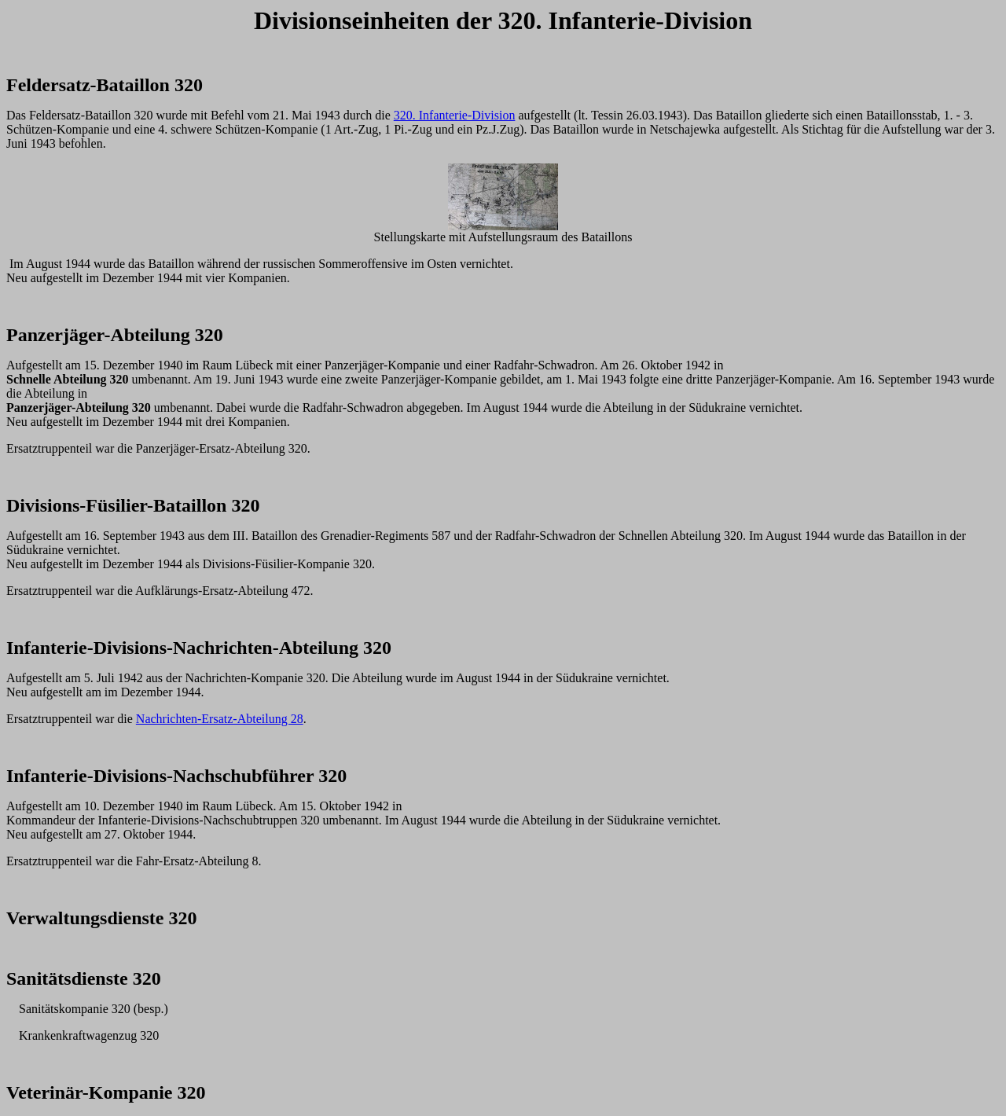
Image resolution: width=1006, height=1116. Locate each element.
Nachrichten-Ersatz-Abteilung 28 (219, 718)
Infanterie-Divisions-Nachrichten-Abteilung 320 (198, 647)
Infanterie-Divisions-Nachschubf (137, 775)
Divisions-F (51, 505)
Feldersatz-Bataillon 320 (104, 85)
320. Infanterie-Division (455, 115)
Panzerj (37, 335)
